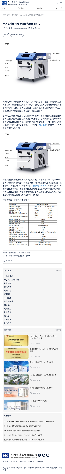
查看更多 (58, 330)
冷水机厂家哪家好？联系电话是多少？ (43, 375)
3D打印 (7, 294)
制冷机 (7, 305)
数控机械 (7, 319)
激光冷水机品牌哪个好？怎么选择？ (42, 362)
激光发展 (7, 323)
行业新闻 (15, 15)
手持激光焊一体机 (38, 186)
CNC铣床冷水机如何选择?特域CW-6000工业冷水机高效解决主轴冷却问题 (29, 422)
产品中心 (21, 8)
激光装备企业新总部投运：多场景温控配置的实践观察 (22, 426)
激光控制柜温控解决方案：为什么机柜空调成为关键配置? (23, 435)
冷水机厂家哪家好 (11, 280)
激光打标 (7, 291)
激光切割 (7, 283)
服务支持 (31, 461)
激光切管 (7, 312)
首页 (3, 8)
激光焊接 (7, 287)
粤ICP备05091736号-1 (43, 468)
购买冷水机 (43, 125)
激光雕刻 (7, 309)
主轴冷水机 (8, 276)
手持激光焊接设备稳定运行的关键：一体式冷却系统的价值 (24, 440)
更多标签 (58, 270)
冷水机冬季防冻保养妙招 (38, 401)
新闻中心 (40, 8)
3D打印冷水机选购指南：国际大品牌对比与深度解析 (22, 431)
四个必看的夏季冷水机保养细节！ (41, 388)
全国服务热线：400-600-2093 (17, 4)
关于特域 (59, 8)
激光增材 (7, 316)
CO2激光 (7, 298)
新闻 (8, 15)
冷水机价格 (8, 301)
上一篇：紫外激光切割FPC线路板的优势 (16, 253)
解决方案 (14, 461)
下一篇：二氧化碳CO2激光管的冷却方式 (16, 256)
